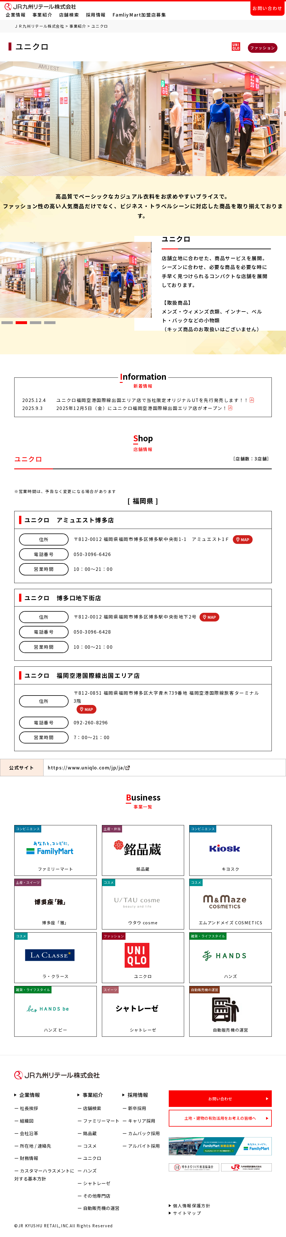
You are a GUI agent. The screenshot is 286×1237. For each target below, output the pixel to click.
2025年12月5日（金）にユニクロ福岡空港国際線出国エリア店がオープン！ (141, 408)
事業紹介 (42, 14)
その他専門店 (96, 1195)
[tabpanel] (76, 280)
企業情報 (16, 14)
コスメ (90, 1146)
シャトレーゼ (96, 1183)
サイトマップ (187, 1213)
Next (156, 280)
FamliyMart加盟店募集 (139, 14)
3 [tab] (33, 324)
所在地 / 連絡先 (35, 1146)
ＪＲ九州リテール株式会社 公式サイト (40, 7)
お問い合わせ (267, 8)
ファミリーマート (101, 1120)
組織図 (27, 1120)
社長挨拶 (29, 1108)
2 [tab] (18, 324)
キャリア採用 (141, 1120)
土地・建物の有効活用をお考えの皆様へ (220, 1118)
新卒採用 (137, 1108)
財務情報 (29, 1158)
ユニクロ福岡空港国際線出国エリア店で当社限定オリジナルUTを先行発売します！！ (152, 400)
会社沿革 (29, 1133)
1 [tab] (4, 324)
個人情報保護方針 (192, 1205)
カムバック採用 (144, 1133)
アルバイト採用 (144, 1146)
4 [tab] (47, 324)
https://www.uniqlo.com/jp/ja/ (86, 767)
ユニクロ (92, 1158)
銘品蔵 (90, 1133)
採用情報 (96, 14)
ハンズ (90, 1170)
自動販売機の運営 (101, 1208)
